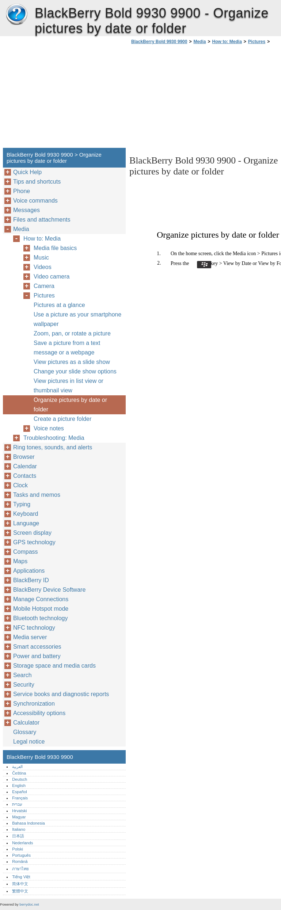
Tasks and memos (36, 495)
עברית (17, 804)
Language (26, 523)
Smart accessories (37, 647)
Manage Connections (40, 599)
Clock (20, 485)
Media (199, 41)
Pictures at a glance (59, 305)
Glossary (24, 732)
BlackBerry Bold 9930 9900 (16, 15)
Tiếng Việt (21, 877)
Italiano (18, 829)
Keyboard (25, 514)
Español (19, 792)
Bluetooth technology (40, 618)
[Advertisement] (190, 98)
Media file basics (55, 248)
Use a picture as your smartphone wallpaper (77, 319)
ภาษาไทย (20, 869)
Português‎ (21, 855)
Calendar (25, 466)
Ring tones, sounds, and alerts (52, 447)
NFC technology (34, 628)
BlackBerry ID (31, 580)
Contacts (24, 476)
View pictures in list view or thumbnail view (68, 385)
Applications (29, 571)
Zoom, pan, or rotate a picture (72, 333)
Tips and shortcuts (37, 181)
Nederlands (22, 843)
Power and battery (37, 656)
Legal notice (29, 741)
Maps (20, 561)
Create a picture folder (62, 419)
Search (22, 675)
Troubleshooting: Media (53, 438)
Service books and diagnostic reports (61, 694)
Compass (25, 552)
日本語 (18, 836)
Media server (30, 637)
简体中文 (20, 884)
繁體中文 (20, 891)
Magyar (19, 817)
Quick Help (27, 172)
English (19, 785)
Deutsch (19, 779)
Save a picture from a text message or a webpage (67, 348)
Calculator (26, 722)
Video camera (51, 276)
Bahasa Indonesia (28, 823)
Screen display (32, 533)
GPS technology (34, 542)
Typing (21, 504)
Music (41, 257)
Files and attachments (42, 219)
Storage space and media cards (54, 666)
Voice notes (49, 428)
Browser (24, 457)
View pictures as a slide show (72, 362)
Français (20, 798)
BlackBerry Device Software (49, 590)
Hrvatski (19, 811)
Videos (43, 267)
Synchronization (34, 703)
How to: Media (227, 41)
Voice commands (35, 200)
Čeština (19, 773)
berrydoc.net (29, 904)
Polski (17, 849)
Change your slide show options (75, 371)
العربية (17, 766)
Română (19, 861)
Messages (26, 210)
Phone (21, 191)
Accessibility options (39, 713)
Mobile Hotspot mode (40, 609)
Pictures (256, 41)
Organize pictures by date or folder (70, 404)
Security (23, 684)
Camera (44, 286)
